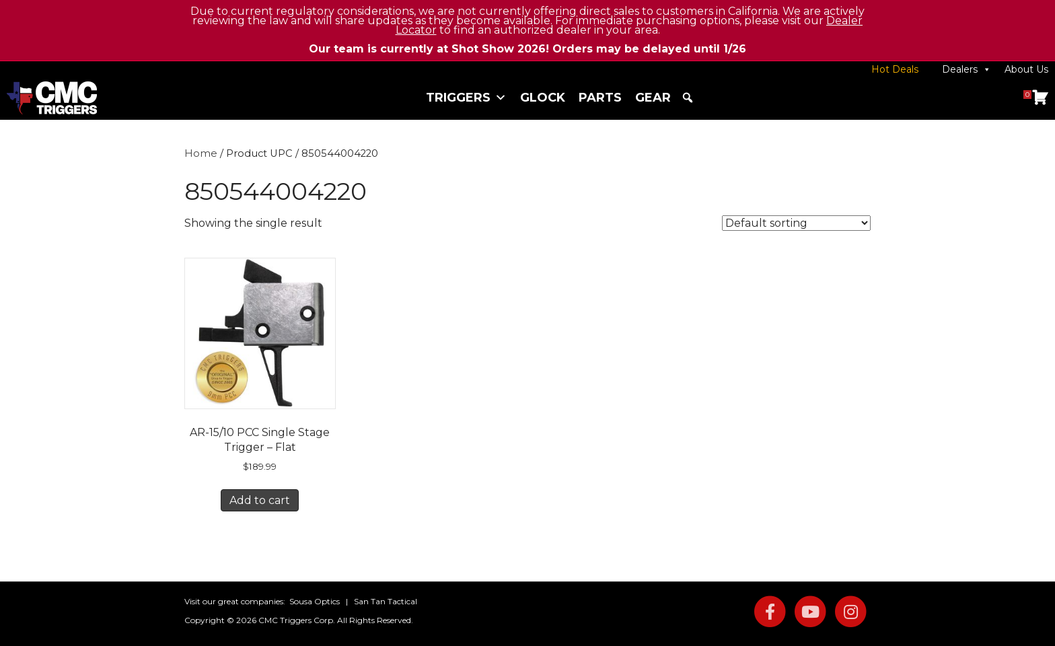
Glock (542, 97)
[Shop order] (796, 223)
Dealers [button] (966, 69)
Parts (600, 97)
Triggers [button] (466, 97)
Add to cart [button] (259, 500)
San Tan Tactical (385, 601)
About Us (1026, 69)
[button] (688, 97)
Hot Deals (894, 69)
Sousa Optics (314, 601)
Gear (653, 97)
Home (200, 153)
